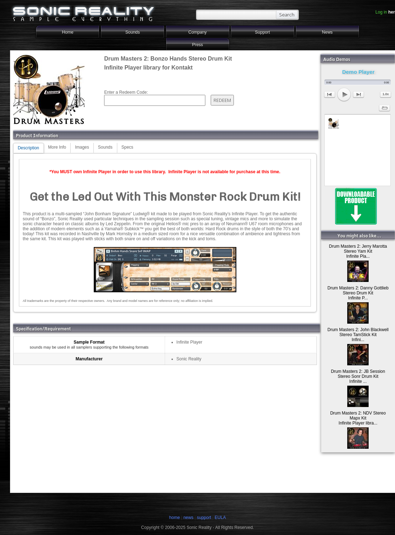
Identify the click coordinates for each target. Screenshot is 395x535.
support (204, 517)
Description (28, 147)
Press (197, 44)
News (327, 32)
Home (67, 32)
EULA (220, 517)
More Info (57, 147)
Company (197, 32)
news (188, 517)
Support (262, 32)
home (174, 517)
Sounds (132, 32)
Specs (127, 147)
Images (82, 147)
